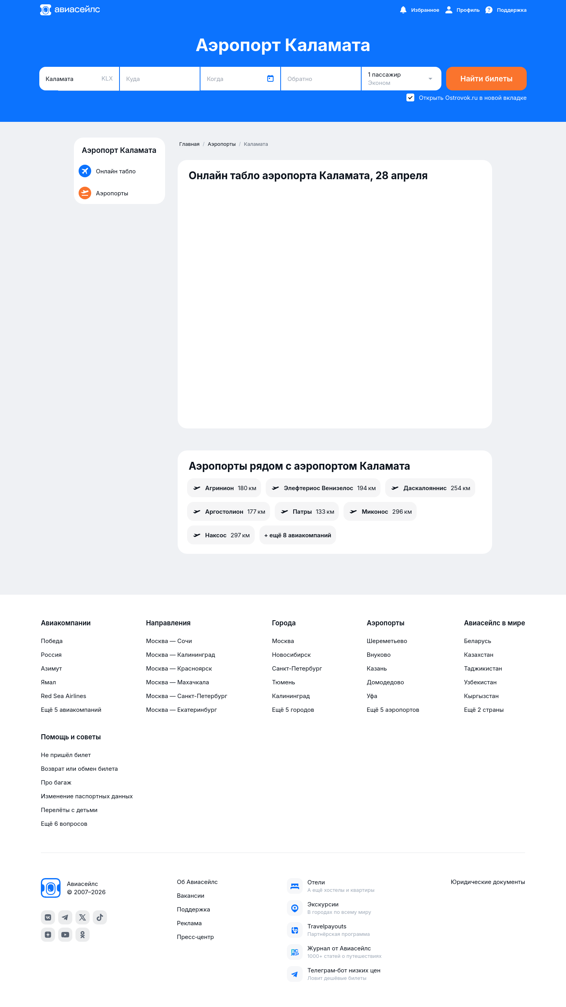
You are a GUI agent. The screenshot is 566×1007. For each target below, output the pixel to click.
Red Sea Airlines (63, 696)
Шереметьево (387, 641)
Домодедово (385, 682)
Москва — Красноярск (179, 668)
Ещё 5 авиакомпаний (71, 709)
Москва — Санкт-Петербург (186, 696)
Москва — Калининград (180, 654)
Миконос (380, 511)
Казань (377, 668)
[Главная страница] (69, 10)
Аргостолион (228, 511)
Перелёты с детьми (69, 810)
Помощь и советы (71, 737)
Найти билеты (486, 78)
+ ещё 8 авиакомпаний (297, 535)
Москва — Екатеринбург (181, 709)
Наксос (221, 535)
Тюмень (283, 682)
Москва (283, 641)
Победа (51, 641)
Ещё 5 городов (293, 709)
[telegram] (65, 917)
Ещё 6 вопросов (64, 823)
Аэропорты (385, 623)
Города (284, 623)
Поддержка (193, 909)
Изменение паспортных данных (87, 796)
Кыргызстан (481, 696)
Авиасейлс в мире (494, 623)
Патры (306, 511)
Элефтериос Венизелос (323, 487)
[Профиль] (462, 10)
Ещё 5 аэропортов (393, 709)
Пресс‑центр (195, 937)
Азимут (51, 668)
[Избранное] (419, 10)
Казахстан (478, 654)
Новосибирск (291, 654)
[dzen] (48, 934)
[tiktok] (100, 917)
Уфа (372, 696)
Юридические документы (488, 882)
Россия (51, 654)
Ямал (48, 682)
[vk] (48, 917)
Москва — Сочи (169, 641)
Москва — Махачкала (177, 682)
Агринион (224, 487)
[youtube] (65, 934)
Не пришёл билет (66, 755)
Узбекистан (480, 682)
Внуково (379, 654)
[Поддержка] (505, 10)
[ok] (82, 934)
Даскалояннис (430, 487)
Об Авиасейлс (197, 882)
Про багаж (56, 782)
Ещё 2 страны (484, 709)
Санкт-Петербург (297, 668)
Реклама (189, 923)
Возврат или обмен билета (79, 768)
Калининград (291, 696)
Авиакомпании (66, 623)
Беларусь (477, 641)
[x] (82, 917)
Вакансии (190, 895)
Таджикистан (483, 668)
